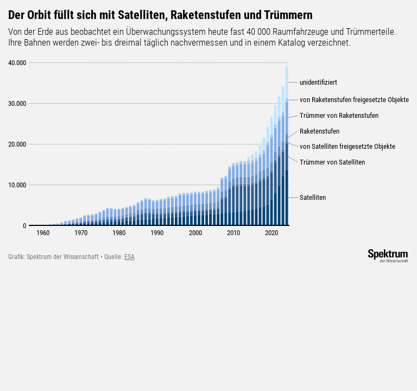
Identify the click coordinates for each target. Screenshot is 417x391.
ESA (129, 257)
